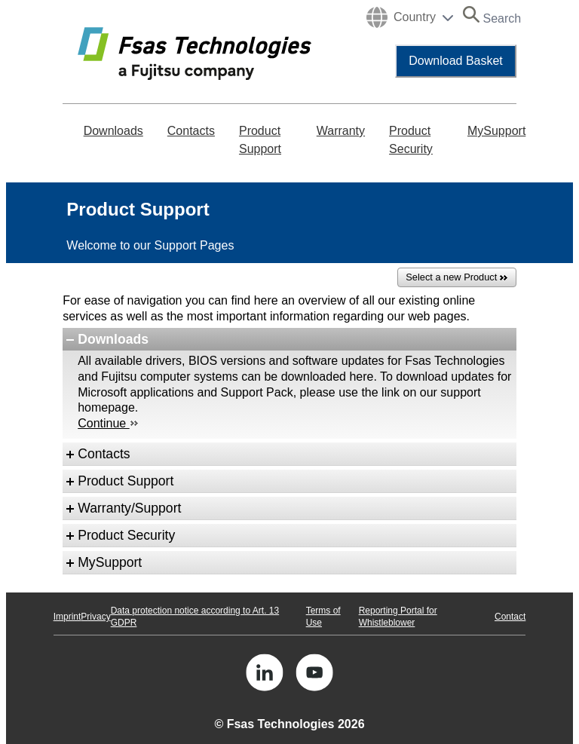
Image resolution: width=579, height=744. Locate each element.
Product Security (411, 139)
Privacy (95, 616)
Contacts (191, 130)
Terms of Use (323, 616)
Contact (510, 616)
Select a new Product (456, 277)
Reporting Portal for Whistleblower (398, 616)
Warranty (341, 130)
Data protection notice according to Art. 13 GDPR (195, 616)
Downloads (113, 130)
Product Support (260, 139)
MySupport (496, 130)
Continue (108, 423)
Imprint (67, 616)
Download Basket (456, 60)
